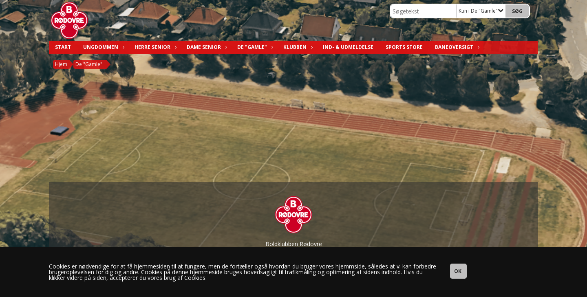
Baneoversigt (456, 47)
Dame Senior (206, 47)
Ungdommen (102, 47)
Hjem (61, 64)
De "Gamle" (254, 47)
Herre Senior (154, 47)
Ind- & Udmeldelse (348, 47)
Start (63, 47)
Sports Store (404, 47)
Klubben (297, 47)
